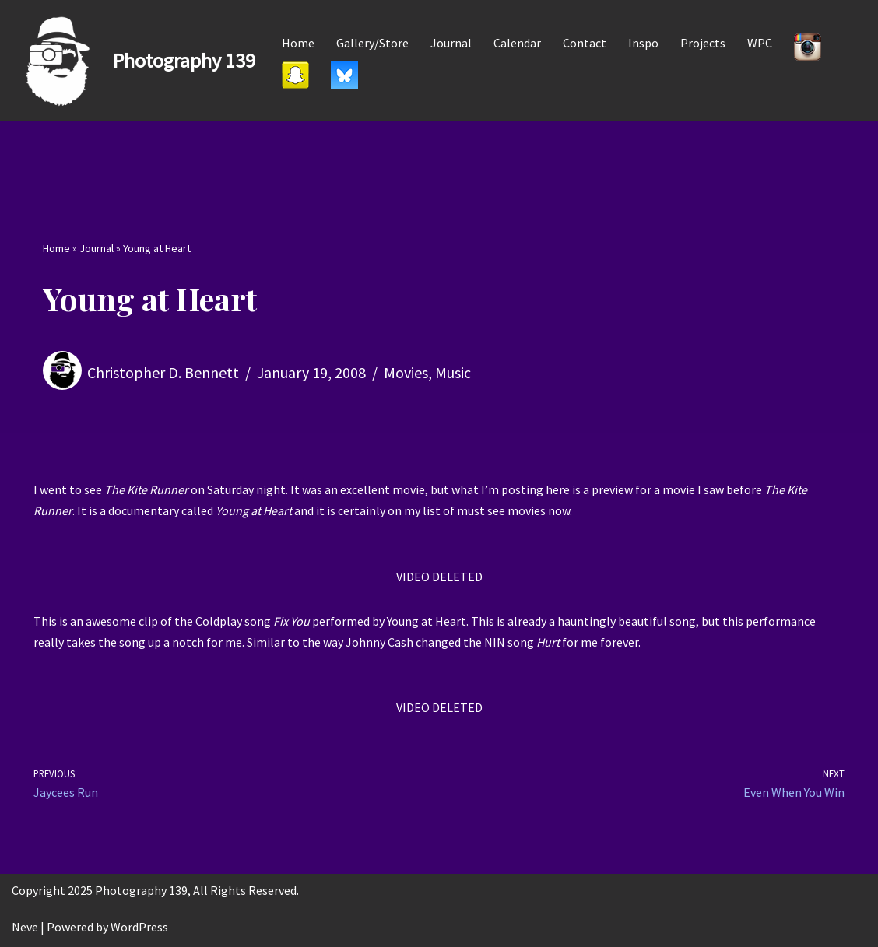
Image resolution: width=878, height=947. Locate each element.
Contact (584, 43)
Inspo (643, 43)
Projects (702, 43)
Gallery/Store (372, 43)
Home (298, 43)
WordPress (139, 927)
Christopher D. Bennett (163, 372)
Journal (451, 43)
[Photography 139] (133, 60)
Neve (25, 927)
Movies (406, 372)
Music (453, 372)
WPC (759, 43)
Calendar (517, 43)
